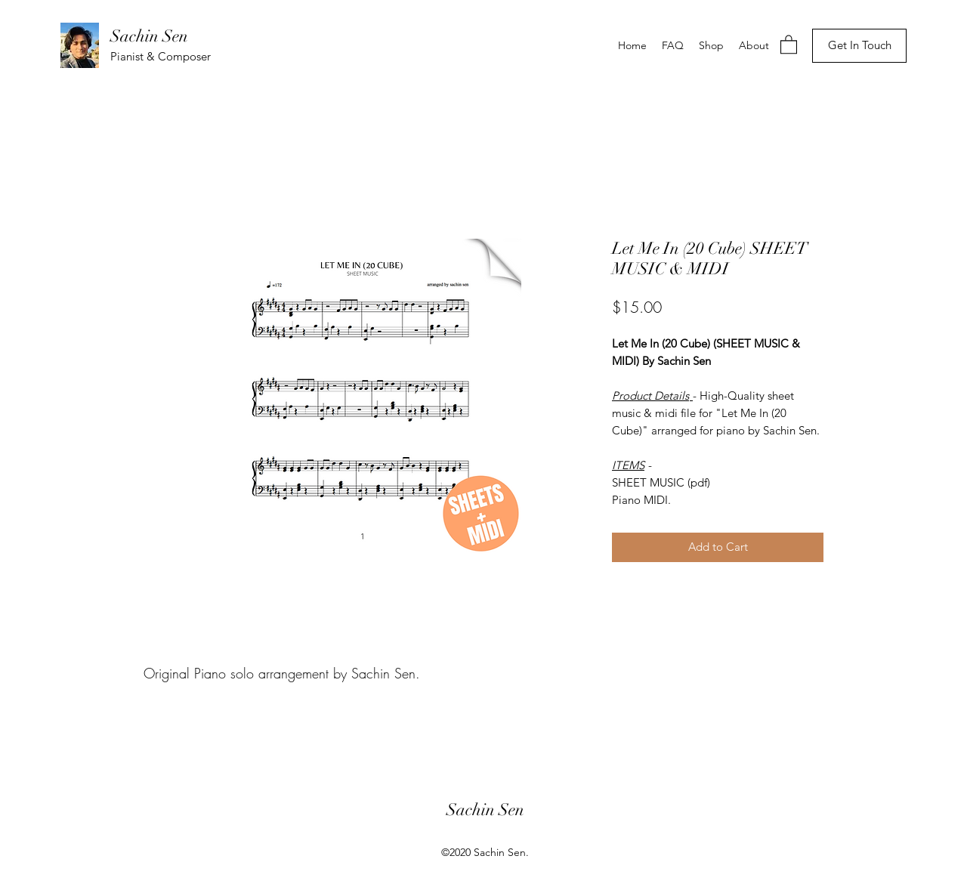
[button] (788, 44)
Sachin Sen (149, 36)
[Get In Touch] (859, 46)
